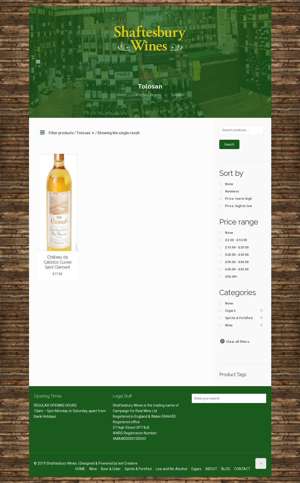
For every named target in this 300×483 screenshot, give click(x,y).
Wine (93, 469)
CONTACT (242, 469)
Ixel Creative (128, 463)
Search (229, 144)
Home (121, 95)
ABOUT (211, 469)
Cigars (196, 469)
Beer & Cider (111, 469)
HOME (80, 469)
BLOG (225, 469)
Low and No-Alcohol (171, 469)
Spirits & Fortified (138, 469)
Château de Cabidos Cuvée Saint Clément (57, 262)
